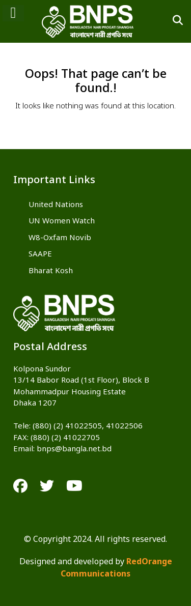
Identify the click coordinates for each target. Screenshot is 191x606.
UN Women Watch (62, 221)
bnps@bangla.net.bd (74, 449)
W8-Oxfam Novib (60, 238)
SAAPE (40, 254)
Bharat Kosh (51, 271)
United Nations (56, 205)
